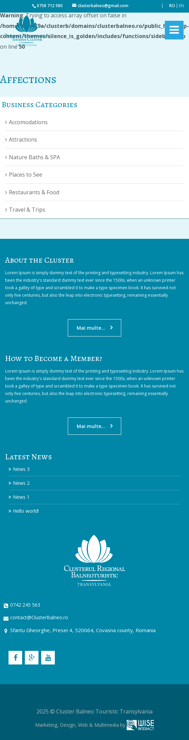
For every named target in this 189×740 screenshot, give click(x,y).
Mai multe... (91, 328)
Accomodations (28, 122)
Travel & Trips (27, 209)
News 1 (21, 497)
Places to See (25, 174)
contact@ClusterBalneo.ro (39, 617)
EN (181, 5)
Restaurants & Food (34, 192)
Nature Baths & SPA (34, 157)
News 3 (21, 469)
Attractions (23, 139)
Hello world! (26, 511)
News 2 (21, 483)
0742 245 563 (25, 605)
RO (172, 5)
